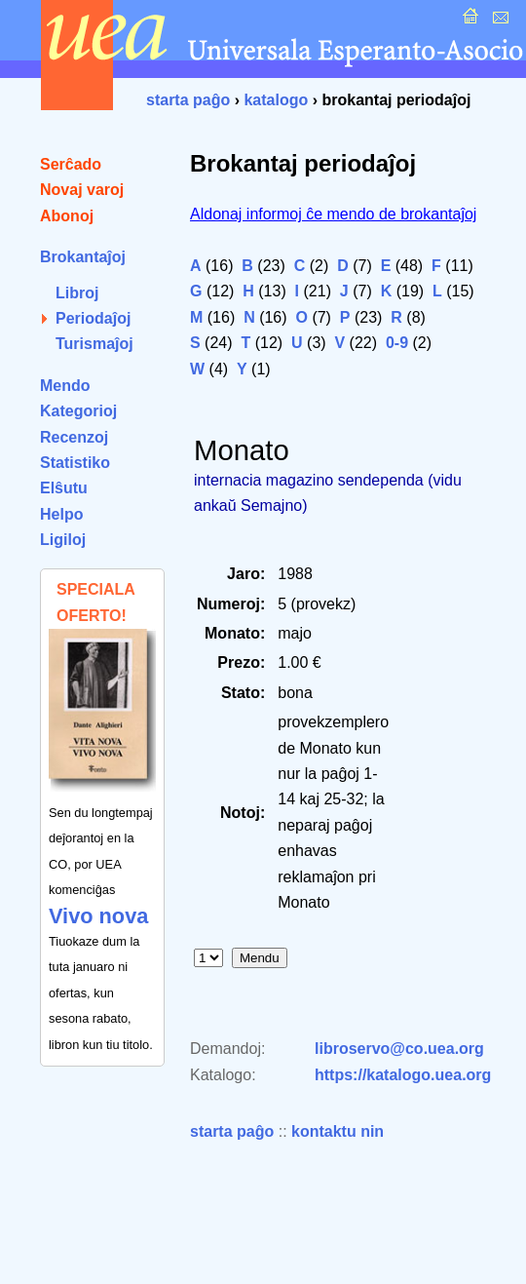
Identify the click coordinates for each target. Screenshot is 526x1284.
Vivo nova (98, 916)
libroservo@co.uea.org (399, 1048)
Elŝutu (64, 488)
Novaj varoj (82, 189)
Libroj (77, 293)
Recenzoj (74, 437)
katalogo (276, 100)
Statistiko (75, 462)
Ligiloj (63, 539)
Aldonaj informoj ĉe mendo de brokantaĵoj (333, 214)
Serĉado (70, 164)
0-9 (397, 342)
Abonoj (67, 216)
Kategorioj (78, 411)
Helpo (61, 514)
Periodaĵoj (93, 318)
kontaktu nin (337, 1131)
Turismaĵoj (94, 343)
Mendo (65, 385)
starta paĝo (188, 100)
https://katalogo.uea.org (403, 1075)
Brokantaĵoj (83, 257)
